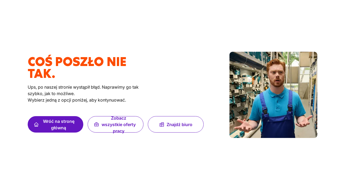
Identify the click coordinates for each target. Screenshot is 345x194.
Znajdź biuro (175, 124)
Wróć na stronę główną (54, 124)
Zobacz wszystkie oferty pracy (115, 124)
